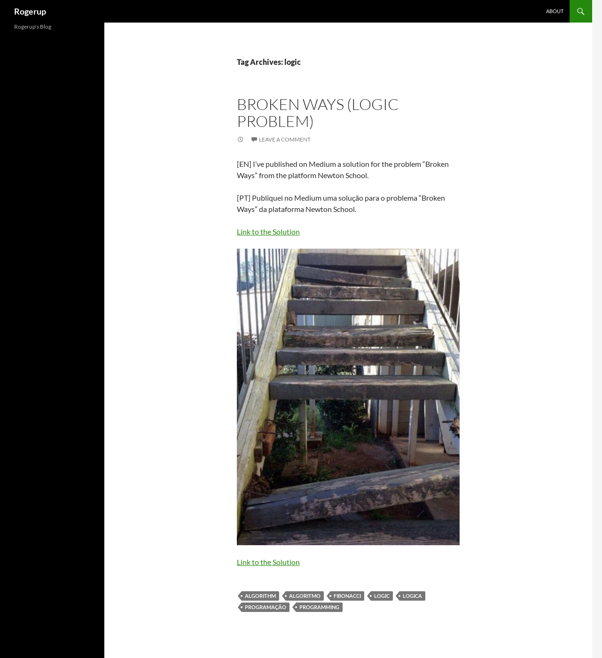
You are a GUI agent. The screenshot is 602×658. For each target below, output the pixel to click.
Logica (412, 596)
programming (319, 607)
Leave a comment (285, 139)
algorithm (260, 596)
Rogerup (30, 11)
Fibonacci (347, 596)
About (554, 11)
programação (265, 607)
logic (382, 596)
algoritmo (305, 596)
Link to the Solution (268, 231)
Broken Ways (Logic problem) (318, 112)
